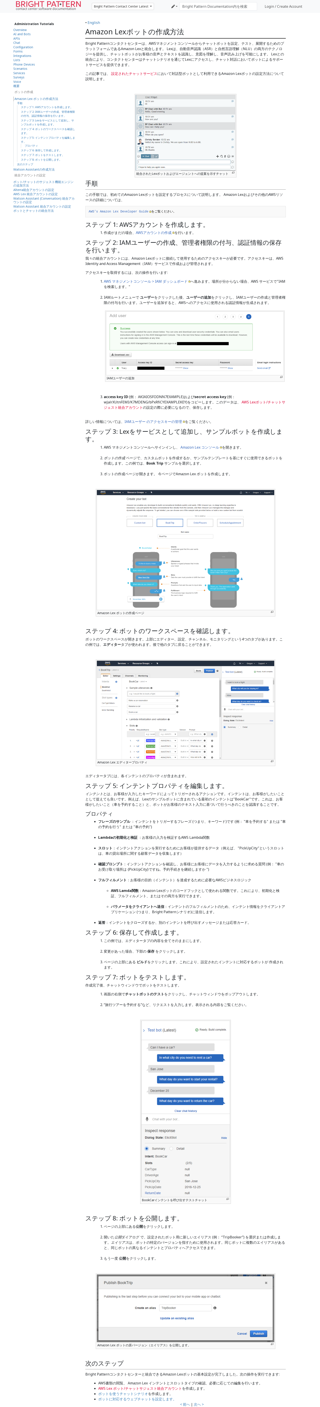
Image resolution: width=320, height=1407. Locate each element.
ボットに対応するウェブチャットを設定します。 (137, 1399)
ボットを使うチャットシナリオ (123, 1393)
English (94, 22)
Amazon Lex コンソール (199, 447)
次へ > (199, 1404)
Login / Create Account (283, 6)
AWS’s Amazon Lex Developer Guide (118, 211)
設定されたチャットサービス (133, 73)
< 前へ (185, 1404)
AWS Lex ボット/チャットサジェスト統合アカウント (140, 1388)
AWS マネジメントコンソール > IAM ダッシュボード (146, 281)
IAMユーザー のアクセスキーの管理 (153, 421)
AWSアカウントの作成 (154, 232)
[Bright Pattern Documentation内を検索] (218, 6)
